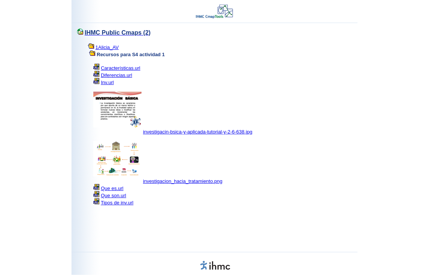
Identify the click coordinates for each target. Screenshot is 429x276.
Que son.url (113, 195)
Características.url (120, 68)
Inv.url (107, 82)
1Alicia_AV (107, 47)
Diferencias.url (116, 75)
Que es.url (112, 188)
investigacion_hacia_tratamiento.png (182, 181)
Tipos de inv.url (117, 202)
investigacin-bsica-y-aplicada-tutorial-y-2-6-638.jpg (197, 132)
